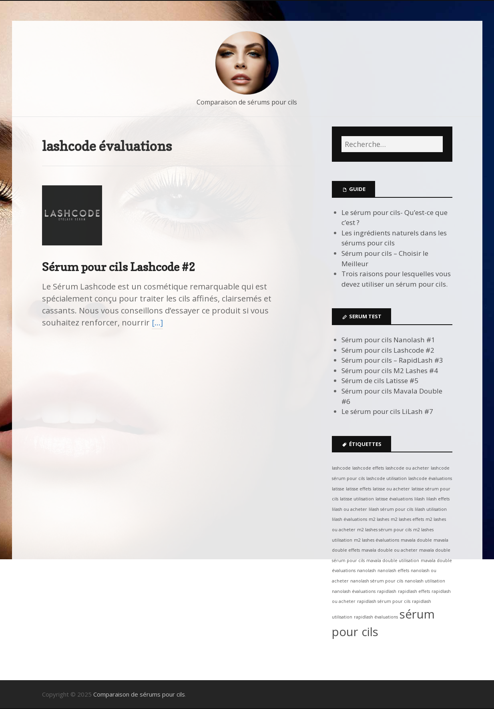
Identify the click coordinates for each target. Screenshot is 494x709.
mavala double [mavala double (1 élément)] (416, 540)
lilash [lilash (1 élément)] (419, 499)
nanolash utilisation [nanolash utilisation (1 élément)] (425, 581)
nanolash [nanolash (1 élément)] (366, 570)
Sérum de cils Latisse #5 (379, 380)
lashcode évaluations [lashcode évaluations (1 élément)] (430, 478)
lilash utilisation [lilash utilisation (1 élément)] (431, 509)
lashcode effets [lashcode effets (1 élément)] (368, 468)
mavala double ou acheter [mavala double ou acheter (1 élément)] (389, 550)
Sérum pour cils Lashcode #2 (118, 267)
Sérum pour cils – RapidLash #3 (392, 360)
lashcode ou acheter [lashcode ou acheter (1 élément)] (407, 468)
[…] (157, 322)
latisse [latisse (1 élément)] (338, 489)
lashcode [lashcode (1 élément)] (341, 468)
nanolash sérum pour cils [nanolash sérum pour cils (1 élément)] (376, 581)
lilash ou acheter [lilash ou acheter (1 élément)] (349, 509)
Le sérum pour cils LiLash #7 (387, 411)
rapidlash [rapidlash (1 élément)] (386, 591)
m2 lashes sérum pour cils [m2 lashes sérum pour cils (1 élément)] (384, 529)
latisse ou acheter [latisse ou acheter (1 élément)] (391, 489)
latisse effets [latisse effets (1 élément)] (358, 489)
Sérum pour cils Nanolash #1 (388, 339)
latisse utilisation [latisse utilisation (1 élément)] (357, 499)
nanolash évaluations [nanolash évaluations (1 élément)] (354, 591)
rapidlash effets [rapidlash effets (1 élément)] (414, 591)
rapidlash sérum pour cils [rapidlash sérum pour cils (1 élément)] (383, 601)
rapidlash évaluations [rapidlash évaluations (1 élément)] (376, 617)
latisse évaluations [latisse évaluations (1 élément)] (394, 499)
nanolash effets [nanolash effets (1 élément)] (393, 570)
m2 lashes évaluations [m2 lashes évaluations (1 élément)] (376, 540)
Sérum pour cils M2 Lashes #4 (389, 370)
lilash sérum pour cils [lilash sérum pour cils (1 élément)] (391, 509)
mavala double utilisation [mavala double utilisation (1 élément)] (392, 560)
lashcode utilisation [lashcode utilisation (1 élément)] (386, 478)
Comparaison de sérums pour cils (247, 102)
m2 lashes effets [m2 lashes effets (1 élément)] (407, 519)
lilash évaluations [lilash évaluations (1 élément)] (349, 519)
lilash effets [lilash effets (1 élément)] (438, 499)
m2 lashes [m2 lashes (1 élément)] (379, 519)
